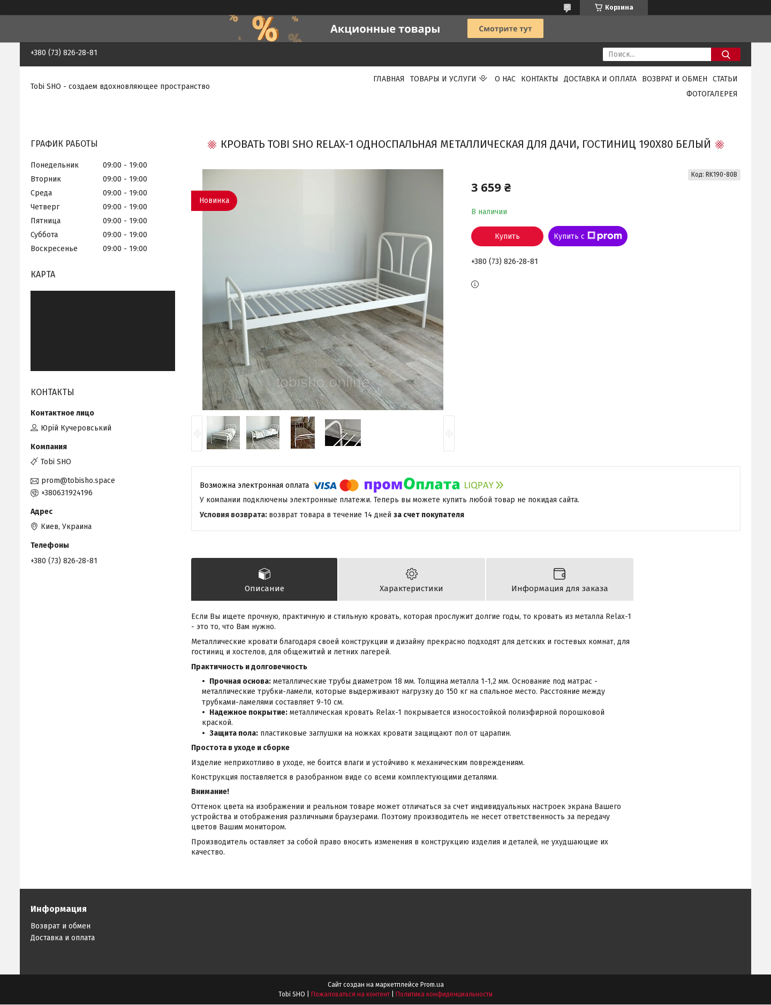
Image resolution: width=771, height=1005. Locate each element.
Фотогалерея (712, 94)
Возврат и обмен (674, 79)
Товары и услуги (443, 79)
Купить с (588, 236)
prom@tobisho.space (78, 480)
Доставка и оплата (600, 79)
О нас (505, 79)
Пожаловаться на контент (350, 995)
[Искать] (725, 54)
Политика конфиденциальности (444, 995)
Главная (389, 79)
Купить (507, 236)
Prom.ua (432, 985)
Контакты (539, 79)
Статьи (725, 79)
